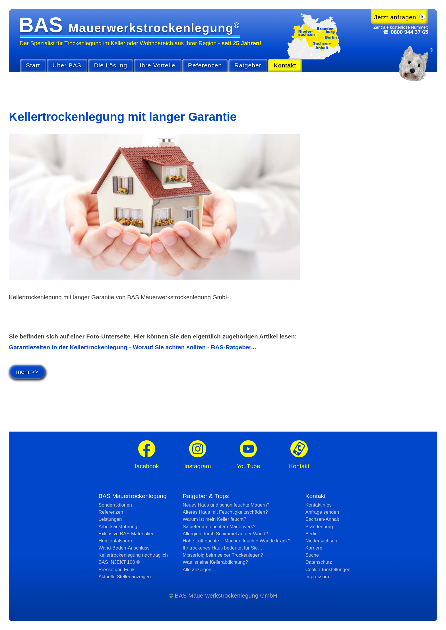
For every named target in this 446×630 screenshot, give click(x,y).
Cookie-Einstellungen (328, 569)
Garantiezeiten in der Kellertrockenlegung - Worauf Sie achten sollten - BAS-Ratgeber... (132, 347)
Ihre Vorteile (157, 65)
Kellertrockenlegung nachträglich (133, 555)
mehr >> (27, 371)
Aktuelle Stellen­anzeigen (124, 576)
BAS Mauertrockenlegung (132, 496)
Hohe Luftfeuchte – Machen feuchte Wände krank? (236, 541)
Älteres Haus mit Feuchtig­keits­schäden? (225, 512)
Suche (312, 555)
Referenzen (205, 65)
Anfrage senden (322, 512)
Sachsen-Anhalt (322, 519)
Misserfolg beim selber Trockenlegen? (223, 555)
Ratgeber (247, 65)
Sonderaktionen (115, 505)
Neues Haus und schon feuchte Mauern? (226, 505)
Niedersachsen (321, 541)
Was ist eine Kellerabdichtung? (215, 562)
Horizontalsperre (115, 541)
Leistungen (110, 519)
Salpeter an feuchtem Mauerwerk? (219, 526)
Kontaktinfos (318, 505)
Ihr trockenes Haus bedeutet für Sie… (223, 548)
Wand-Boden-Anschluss (123, 548)
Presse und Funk (116, 569)
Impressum (317, 576)
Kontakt (285, 65)
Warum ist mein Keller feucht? (214, 519)
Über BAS (67, 65)
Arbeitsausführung (117, 526)
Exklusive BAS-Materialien (126, 533)
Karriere (314, 548)
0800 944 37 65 (409, 32)
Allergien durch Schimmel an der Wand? (225, 533)
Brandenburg (319, 526)
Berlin (311, 533)
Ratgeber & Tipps (206, 496)
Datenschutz (318, 562)
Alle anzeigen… (199, 569)
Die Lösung (110, 65)
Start (33, 65)
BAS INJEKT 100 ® (119, 562)
